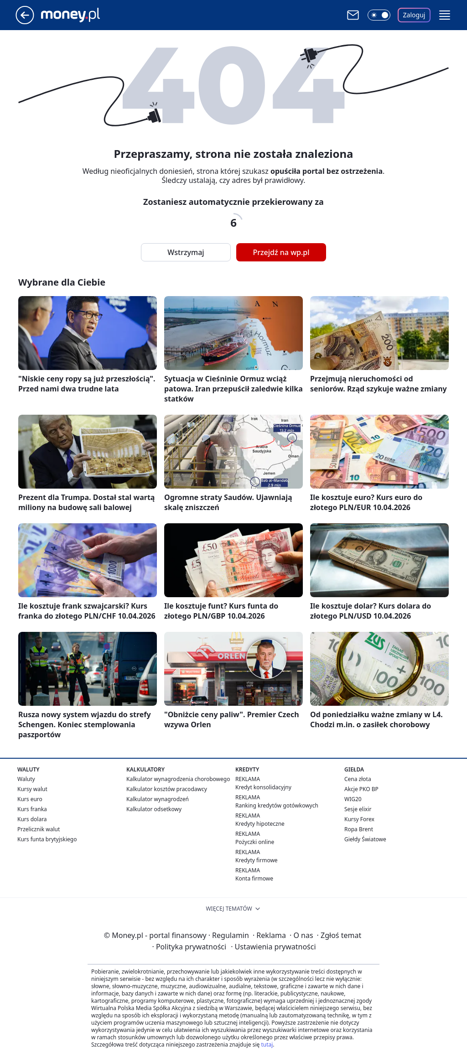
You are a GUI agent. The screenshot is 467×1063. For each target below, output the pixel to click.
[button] (444, 15)
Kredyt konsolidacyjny (263, 787)
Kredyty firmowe (256, 860)
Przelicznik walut (38, 829)
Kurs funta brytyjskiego (47, 839)
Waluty (26, 779)
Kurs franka (32, 809)
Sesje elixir (357, 809)
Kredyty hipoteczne (260, 824)
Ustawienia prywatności (273, 947)
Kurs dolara (32, 819)
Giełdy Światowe (365, 839)
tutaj (267, 1044)
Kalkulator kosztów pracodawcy (166, 789)
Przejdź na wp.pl (281, 252)
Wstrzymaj (185, 252)
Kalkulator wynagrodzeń (157, 799)
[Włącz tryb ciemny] (379, 15)
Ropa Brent (358, 829)
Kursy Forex (359, 819)
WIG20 (353, 799)
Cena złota (357, 779)
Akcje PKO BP (361, 789)
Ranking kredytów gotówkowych (276, 805)
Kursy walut (32, 789)
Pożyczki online (254, 842)
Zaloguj (414, 14)
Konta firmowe (254, 878)
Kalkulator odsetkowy (154, 809)
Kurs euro (29, 799)
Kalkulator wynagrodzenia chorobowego (178, 779)
